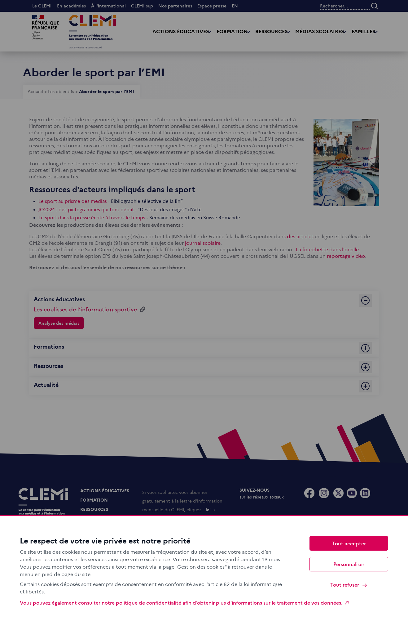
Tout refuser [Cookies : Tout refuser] (349, 584)
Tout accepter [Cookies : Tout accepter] (349, 543)
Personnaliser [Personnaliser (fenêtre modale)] (348, 564)
